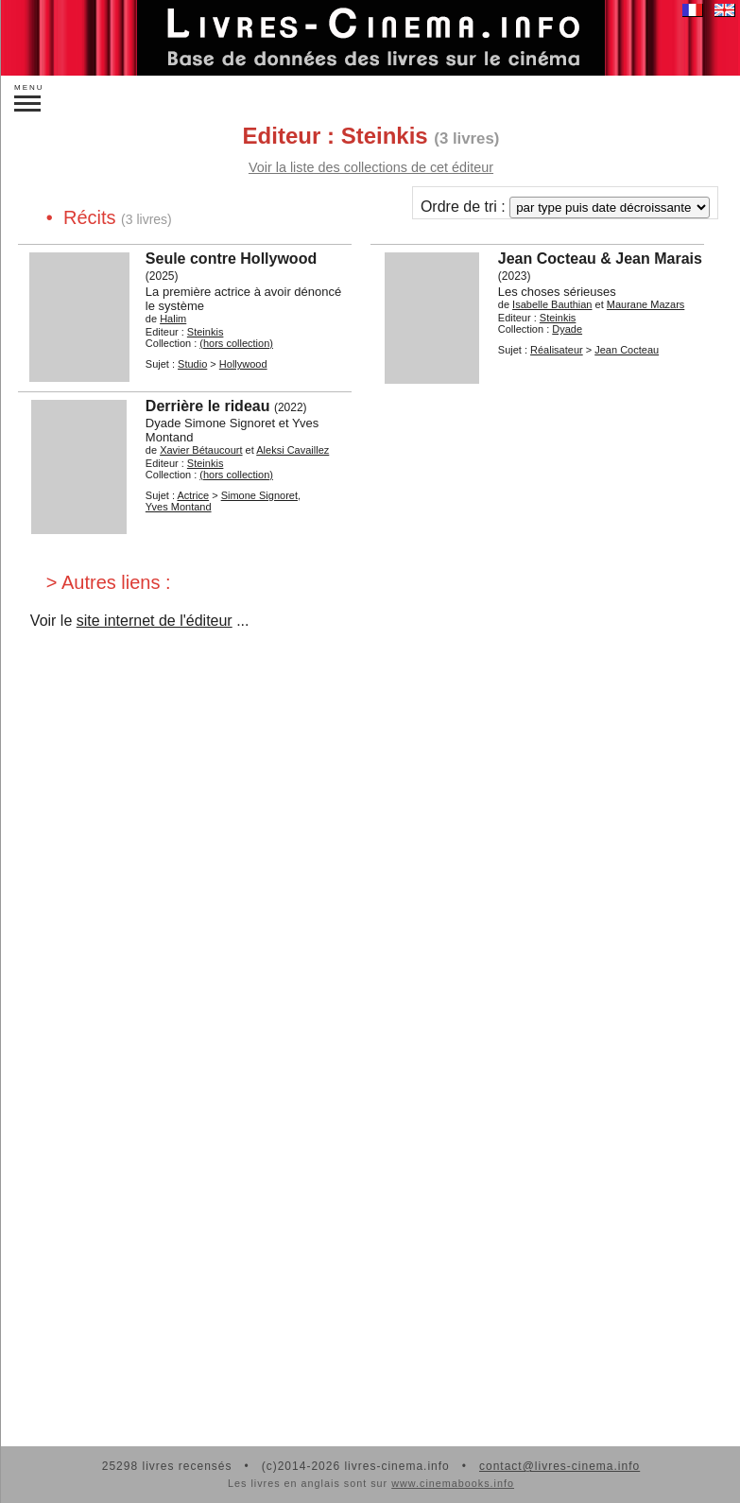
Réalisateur (556, 349)
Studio (192, 364)
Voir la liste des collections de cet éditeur (371, 167)
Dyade (567, 329)
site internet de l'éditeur (154, 621)
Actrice (193, 495)
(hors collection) (236, 343)
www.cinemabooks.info (452, 1483)
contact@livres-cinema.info (559, 1466)
